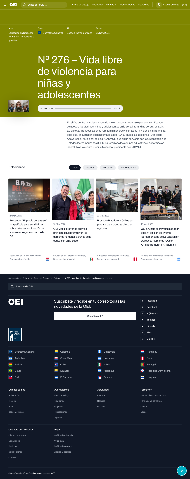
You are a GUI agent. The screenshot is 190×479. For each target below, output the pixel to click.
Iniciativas (97, 4)
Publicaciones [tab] (128, 167)
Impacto (58, 417)
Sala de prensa (15, 452)
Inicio (27, 278)
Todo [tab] (74, 167)
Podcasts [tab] (108, 167)
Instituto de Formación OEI (153, 395)
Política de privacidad (64, 435)
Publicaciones (127, 4)
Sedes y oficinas (16, 412)
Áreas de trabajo (80, 4)
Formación (111, 4)
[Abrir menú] (4, 4)
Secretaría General (41, 278)
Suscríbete (95, 316)
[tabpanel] (95, 221)
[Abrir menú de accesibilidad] (182, 471)
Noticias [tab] (90, 167)
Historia (12, 401)
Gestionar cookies (62, 452)
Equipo (11, 406)
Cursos (144, 406)
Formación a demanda (151, 401)
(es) (184, 4)
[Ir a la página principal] (13, 4)
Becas (143, 412)
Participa (12, 446)
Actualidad (143, 4)
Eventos (101, 395)
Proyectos (58, 406)
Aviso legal (59, 441)
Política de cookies (63, 446)
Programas (59, 401)
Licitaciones (14, 441)
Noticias (101, 401)
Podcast (57, 278)
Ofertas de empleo (17, 435)
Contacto (12, 457)
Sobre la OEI (14, 395)
